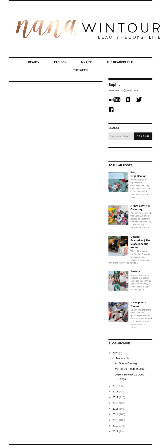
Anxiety (135, 271)
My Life (86, 62)
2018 (115, 391)
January (121, 358)
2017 (115, 397)
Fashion (60, 62)
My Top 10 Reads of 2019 (129, 368)
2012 (115, 425)
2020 (115, 353)
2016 (115, 402)
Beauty (34, 62)
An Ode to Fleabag (126, 363)
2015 (115, 408)
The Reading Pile (120, 62)
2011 (115, 431)
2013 (115, 420)
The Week (80, 70)
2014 (115, 414)
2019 (115, 385)
